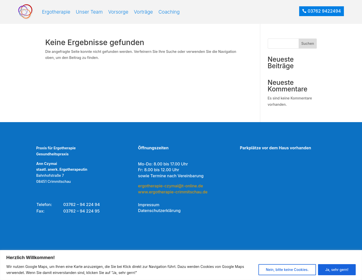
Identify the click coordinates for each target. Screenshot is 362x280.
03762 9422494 (324, 11)
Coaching (169, 12)
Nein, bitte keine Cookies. (287, 269)
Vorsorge (118, 12)
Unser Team (89, 12)
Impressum (148, 204)
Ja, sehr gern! (336, 269)
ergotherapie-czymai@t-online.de (170, 186)
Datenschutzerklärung (159, 211)
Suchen (307, 44)
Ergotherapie (56, 12)
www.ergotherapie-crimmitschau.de (172, 192)
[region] (181, 265)
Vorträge (143, 12)
